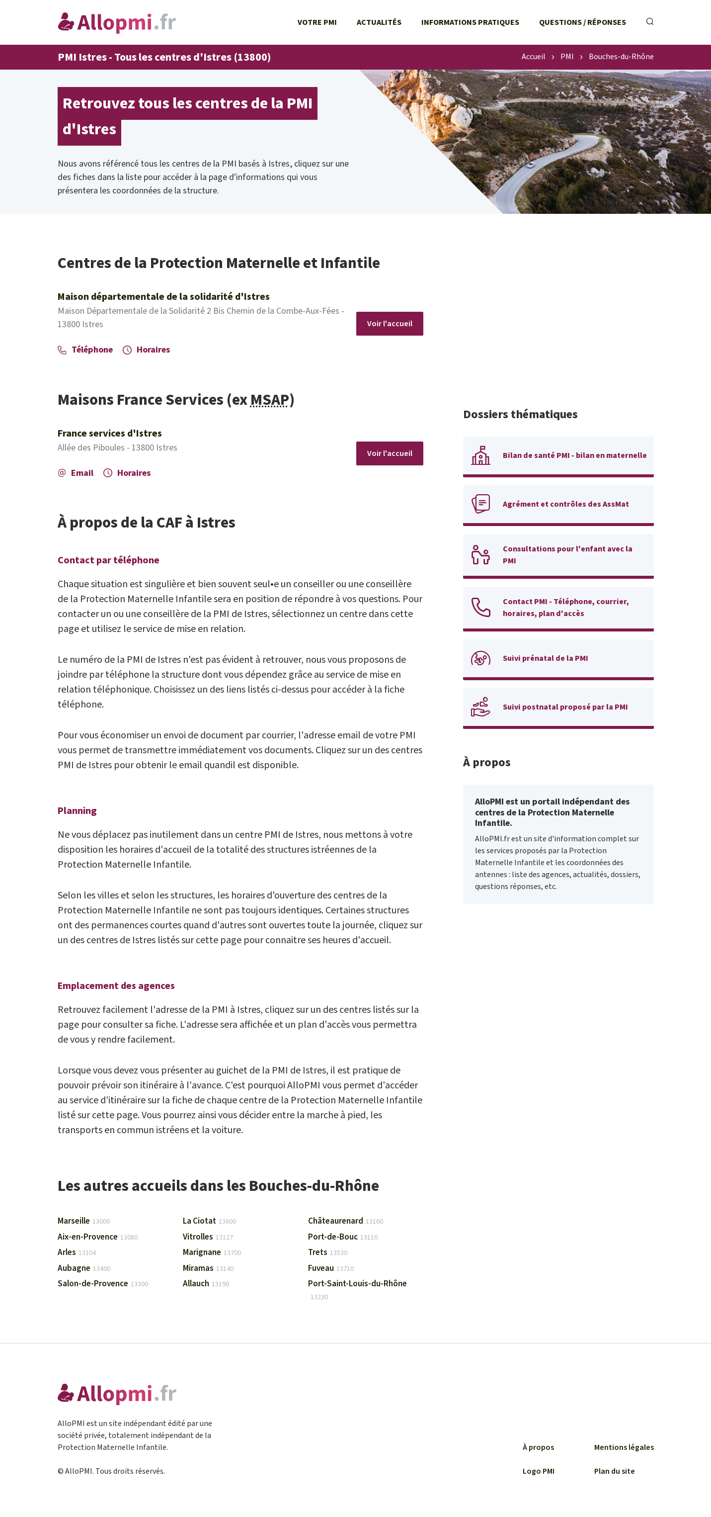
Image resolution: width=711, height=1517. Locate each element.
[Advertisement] (558, 323)
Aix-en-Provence (98, 1237)
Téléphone (85, 350)
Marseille (84, 1221)
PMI (567, 57)
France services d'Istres (110, 434)
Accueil (534, 57)
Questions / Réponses (582, 22)
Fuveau (331, 1268)
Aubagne (84, 1268)
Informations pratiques (470, 22)
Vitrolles (208, 1237)
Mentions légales (624, 1447)
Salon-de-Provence (103, 1284)
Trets (327, 1252)
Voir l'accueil (389, 323)
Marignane (212, 1252)
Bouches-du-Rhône (621, 57)
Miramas (208, 1268)
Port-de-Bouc (343, 1237)
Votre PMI (317, 22)
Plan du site (614, 1471)
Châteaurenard (345, 1221)
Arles (77, 1252)
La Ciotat (209, 1221)
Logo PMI (538, 1471)
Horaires (146, 350)
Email (75, 473)
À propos (538, 1447)
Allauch (206, 1284)
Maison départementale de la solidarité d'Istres (164, 297)
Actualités (379, 22)
